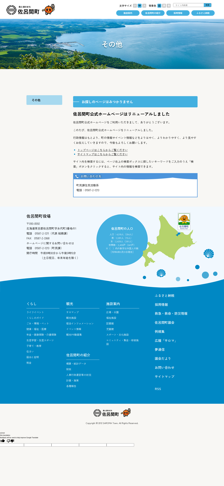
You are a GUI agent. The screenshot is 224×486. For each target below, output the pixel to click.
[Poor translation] (10, 441)
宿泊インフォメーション (80, 323)
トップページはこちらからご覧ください (102, 150)
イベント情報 (73, 329)
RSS (158, 388)
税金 (28, 362)
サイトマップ (164, 376)
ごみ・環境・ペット (37, 323)
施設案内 (128, 12)
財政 (68, 369)
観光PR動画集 (74, 334)
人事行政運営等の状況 (78, 375)
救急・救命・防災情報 (171, 313)
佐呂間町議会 (164, 322)
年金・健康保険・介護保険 (41, 334)
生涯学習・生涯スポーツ (40, 340)
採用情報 (178, 12)
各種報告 (71, 386)
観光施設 (71, 318)
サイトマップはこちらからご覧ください (102, 154)
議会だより (163, 358)
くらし (31, 303)
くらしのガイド (35, 318)
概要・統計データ (76, 363)
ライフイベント (35, 312)
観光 (69, 303)
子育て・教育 (33, 346)
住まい (30, 351)
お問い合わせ (164, 367)
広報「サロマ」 (166, 340)
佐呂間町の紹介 (153, 12)
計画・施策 (72, 380)
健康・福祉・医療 (36, 329)
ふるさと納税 (203, 12)
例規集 (160, 331)
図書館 (110, 323)
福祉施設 (111, 318)
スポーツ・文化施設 (117, 334)
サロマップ (72, 312)
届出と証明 (32, 357)
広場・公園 (112, 312)
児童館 (110, 329)
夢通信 (160, 349)
